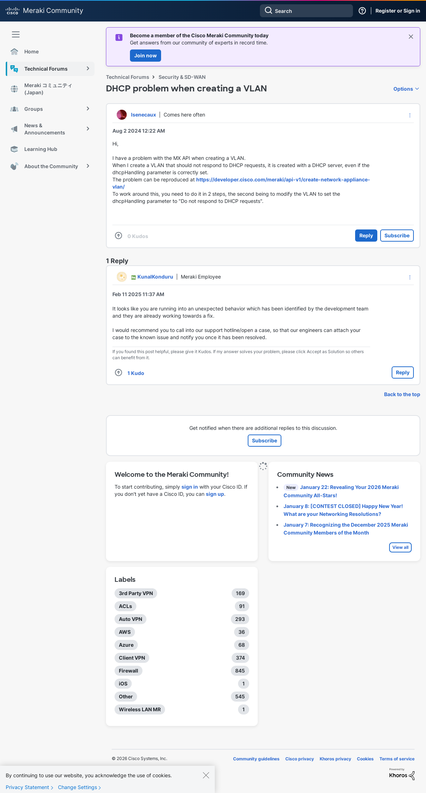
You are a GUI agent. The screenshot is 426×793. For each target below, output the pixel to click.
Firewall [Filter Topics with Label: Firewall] (128, 671)
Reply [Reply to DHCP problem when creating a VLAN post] (366, 235)
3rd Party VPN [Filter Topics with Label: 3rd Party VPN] (136, 593)
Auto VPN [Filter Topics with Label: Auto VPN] (130, 619)
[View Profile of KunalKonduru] (155, 277)
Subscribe (397, 235)
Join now (145, 55)
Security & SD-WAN (182, 77)
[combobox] (306, 10)
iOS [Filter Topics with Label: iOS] (123, 683)
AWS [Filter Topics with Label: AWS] (125, 632)
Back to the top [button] (402, 394)
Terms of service (397, 758)
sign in (189, 487)
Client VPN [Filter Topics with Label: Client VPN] (132, 658)
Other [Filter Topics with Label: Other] (126, 696)
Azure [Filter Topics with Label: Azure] (126, 645)
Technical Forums (127, 77)
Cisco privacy (299, 758)
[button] (410, 115)
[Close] (205, 780)
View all (400, 547)
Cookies (365, 758)
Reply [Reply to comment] (403, 372)
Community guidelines (256, 758)
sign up (215, 494)
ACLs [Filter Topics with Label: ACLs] (125, 606)
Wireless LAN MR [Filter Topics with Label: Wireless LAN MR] (140, 709)
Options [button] (403, 89)
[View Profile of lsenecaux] (143, 114)
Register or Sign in (398, 11)
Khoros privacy (335, 758)
